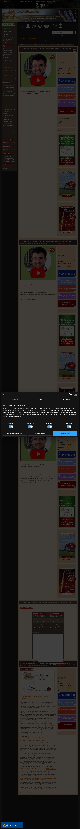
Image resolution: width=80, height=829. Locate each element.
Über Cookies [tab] (66, 399)
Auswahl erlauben (40, 433)
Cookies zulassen (65, 433)
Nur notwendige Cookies (14, 433)
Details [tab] (40, 399)
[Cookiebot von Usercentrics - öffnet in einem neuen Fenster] (69, 394)
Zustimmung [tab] (14, 399)
